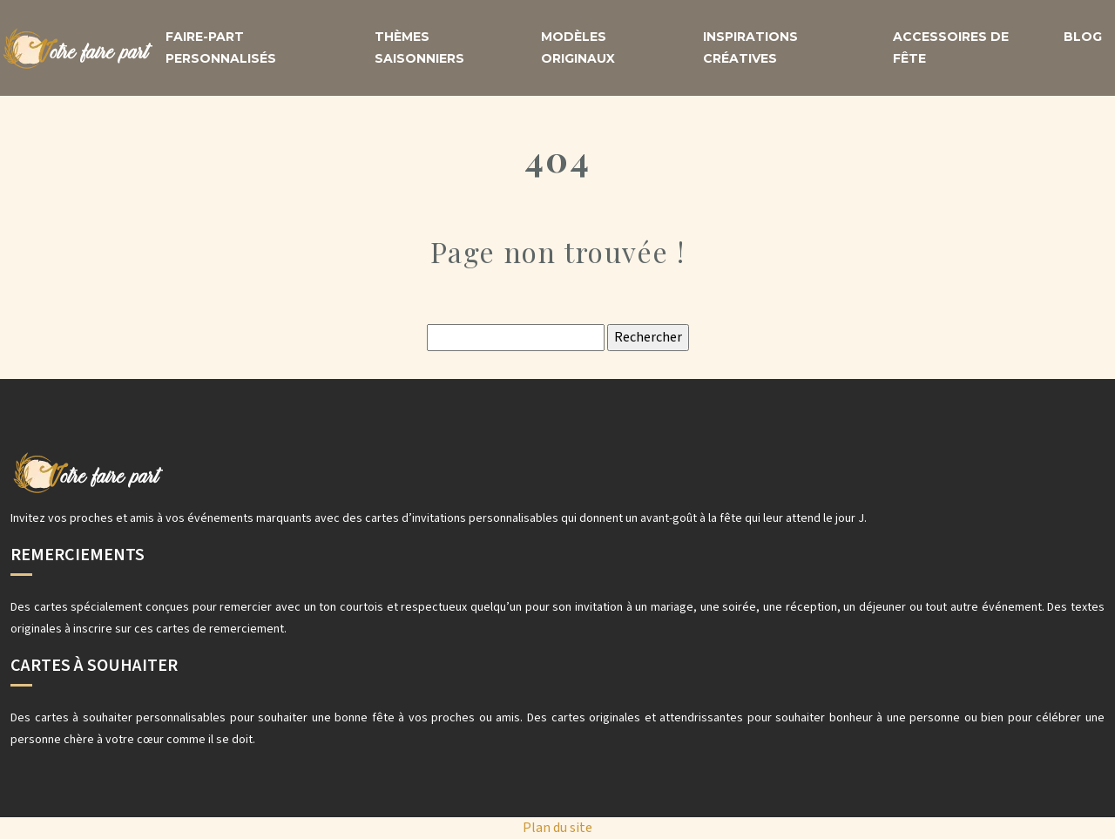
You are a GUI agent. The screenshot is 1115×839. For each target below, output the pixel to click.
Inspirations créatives (750, 47)
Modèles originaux (578, 47)
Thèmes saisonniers (419, 47)
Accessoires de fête (951, 47)
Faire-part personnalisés (221, 47)
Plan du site (557, 827)
